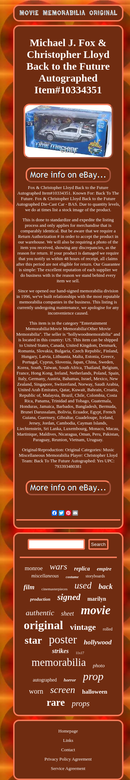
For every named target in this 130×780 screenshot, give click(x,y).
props (81, 703)
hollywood (98, 642)
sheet (67, 613)
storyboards (95, 576)
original (43, 625)
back (105, 586)
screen (62, 689)
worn (36, 691)
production (40, 599)
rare (55, 702)
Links (68, 740)
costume (72, 577)
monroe (34, 568)
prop (93, 676)
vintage (83, 627)
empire (104, 569)
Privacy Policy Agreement (68, 759)
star (33, 640)
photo (99, 665)
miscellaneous (45, 575)
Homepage (68, 731)
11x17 (80, 653)
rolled (108, 629)
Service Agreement (68, 768)
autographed (45, 680)
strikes (60, 651)
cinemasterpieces (55, 589)
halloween (94, 691)
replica (82, 569)
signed (68, 597)
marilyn (96, 599)
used (83, 585)
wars (58, 567)
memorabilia (59, 662)
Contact (68, 749)
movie (96, 610)
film (29, 587)
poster (63, 639)
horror (70, 680)
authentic (40, 612)
